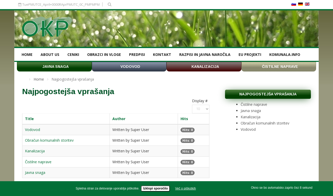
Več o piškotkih (185, 190)
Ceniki (73, 54)
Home (27, 54)
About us (50, 54)
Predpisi (137, 54)
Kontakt (162, 54)
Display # (200, 100)
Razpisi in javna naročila (204, 54)
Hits (184, 118)
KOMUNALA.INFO (284, 54)
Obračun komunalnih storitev (49, 140)
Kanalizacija (35, 150)
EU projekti (250, 54)
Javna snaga (35, 172)
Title (29, 118)
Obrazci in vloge (104, 54)
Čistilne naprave (38, 161)
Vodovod (32, 129)
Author (118, 118)
